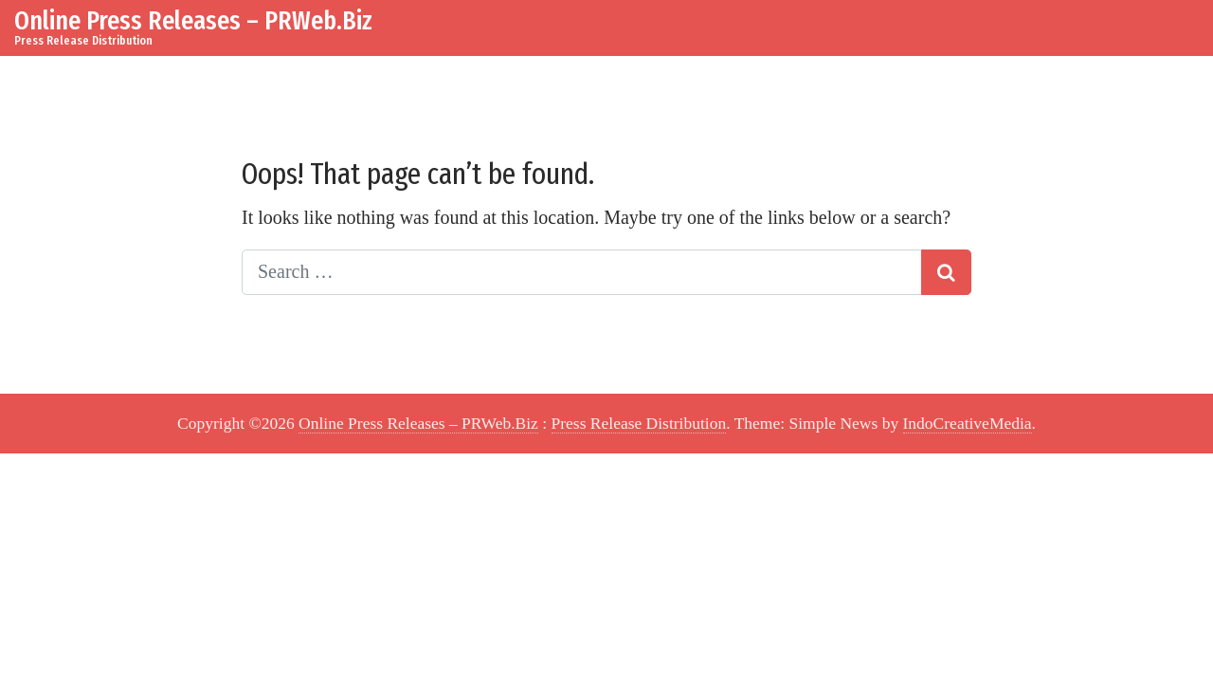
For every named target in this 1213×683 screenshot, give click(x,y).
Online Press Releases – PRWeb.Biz (193, 20)
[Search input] (582, 272)
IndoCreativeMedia (967, 423)
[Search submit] (946, 272)
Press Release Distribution (639, 423)
